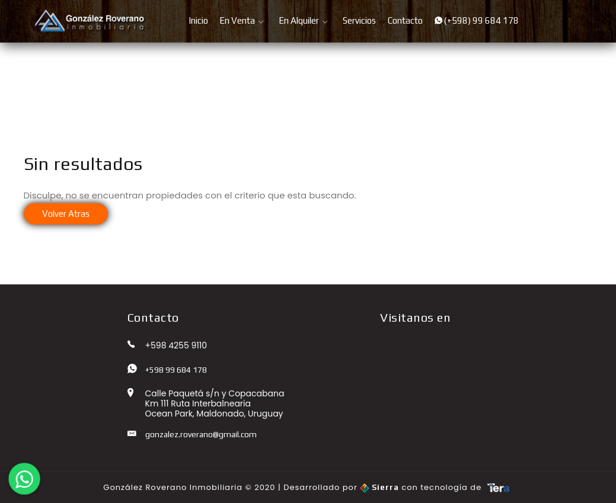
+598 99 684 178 (176, 369)
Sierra (380, 487)
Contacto (405, 20)
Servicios (359, 20)
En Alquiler (299, 20)
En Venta (237, 20)
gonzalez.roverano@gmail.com (201, 434)
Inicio (198, 20)
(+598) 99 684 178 (477, 20)
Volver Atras (66, 214)
